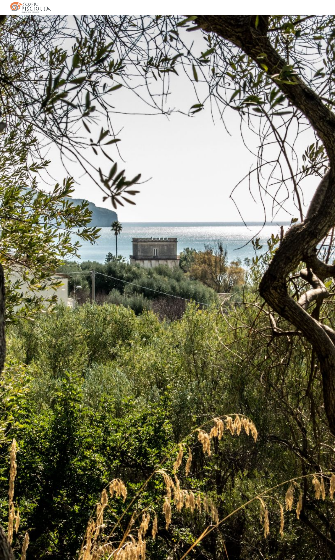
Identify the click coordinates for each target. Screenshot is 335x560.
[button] (167, 550)
